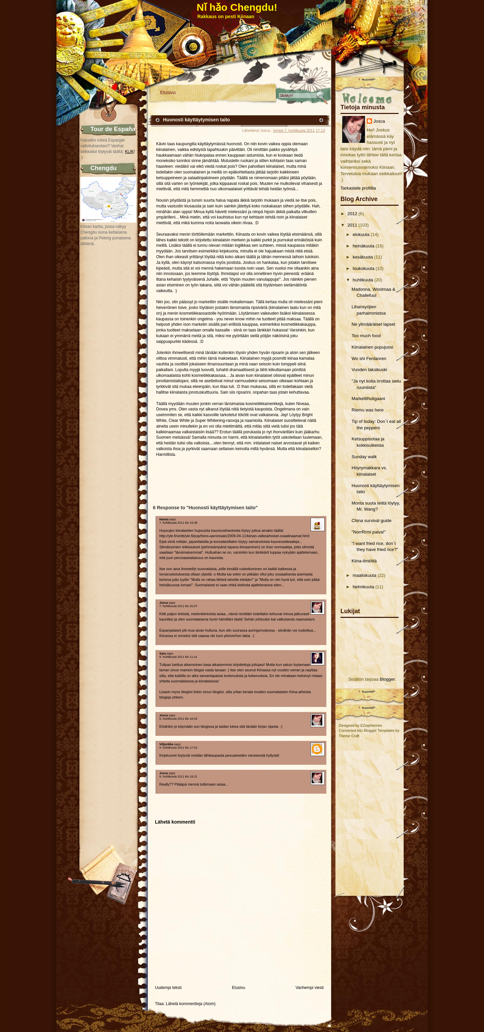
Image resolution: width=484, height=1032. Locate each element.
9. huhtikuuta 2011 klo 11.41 (178, 657)
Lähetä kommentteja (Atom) (190, 1003)
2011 (352, 225)
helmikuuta (363, 586)
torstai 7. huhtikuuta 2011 (294, 130)
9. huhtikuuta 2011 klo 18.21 (178, 776)
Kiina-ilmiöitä (364, 560)
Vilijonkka (166, 744)
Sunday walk (364, 456)
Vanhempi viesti (309, 987)
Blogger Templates (379, 730)
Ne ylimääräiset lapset (373, 324)
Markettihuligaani (368, 398)
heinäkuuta (363, 245)
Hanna (164, 519)
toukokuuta (363, 268)
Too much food (366, 335)
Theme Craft (349, 736)
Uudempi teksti (168, 987)
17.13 (320, 130)
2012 (352, 213)
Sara (162, 653)
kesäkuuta (363, 257)
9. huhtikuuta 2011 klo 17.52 (178, 747)
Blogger (387, 679)
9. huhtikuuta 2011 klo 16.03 (178, 718)
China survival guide (372, 520)
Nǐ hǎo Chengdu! (237, 7)
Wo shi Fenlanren (369, 358)
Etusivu (168, 92)
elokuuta (361, 234)
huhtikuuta (363, 279)
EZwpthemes (371, 725)
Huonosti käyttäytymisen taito (196, 119)
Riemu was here (368, 409)
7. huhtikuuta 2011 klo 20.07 (178, 606)
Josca (379, 121)
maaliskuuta (364, 575)
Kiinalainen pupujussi (372, 347)
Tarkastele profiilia (358, 188)
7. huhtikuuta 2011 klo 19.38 (178, 522)
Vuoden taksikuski (369, 369)
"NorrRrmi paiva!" (369, 531)
